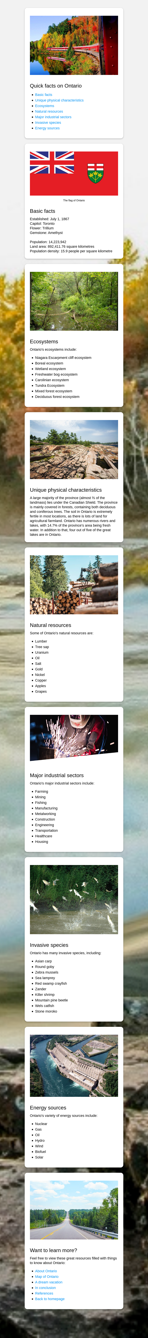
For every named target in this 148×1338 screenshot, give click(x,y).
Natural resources (49, 111)
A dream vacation (48, 1282)
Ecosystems (44, 106)
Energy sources (47, 128)
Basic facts (43, 95)
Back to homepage (50, 1299)
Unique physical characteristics (59, 100)
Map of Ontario (47, 1277)
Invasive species (48, 123)
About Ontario (46, 1271)
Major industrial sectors (53, 117)
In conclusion (45, 1288)
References (44, 1293)
